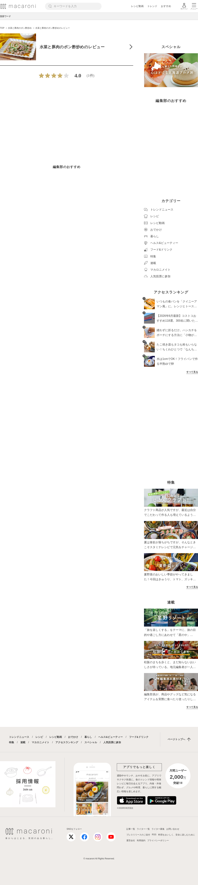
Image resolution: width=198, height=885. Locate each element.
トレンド (152, 6)
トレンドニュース (19, 736)
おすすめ (166, 6)
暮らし (88, 736)
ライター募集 (158, 829)
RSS (154, 834)
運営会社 (130, 840)
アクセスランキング (66, 742)
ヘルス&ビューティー (110, 736)
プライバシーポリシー (158, 840)
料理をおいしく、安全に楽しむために (176, 834)
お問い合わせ (172, 829)
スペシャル (90, 742)
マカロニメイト (40, 742)
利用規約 (141, 840)
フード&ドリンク (138, 736)
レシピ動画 (137, 6)
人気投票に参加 (112, 742)
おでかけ (73, 736)
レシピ (39, 736)
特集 (11, 742)
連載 (22, 742)
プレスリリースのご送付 (138, 834)
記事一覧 (130, 829)
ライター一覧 (143, 829)
